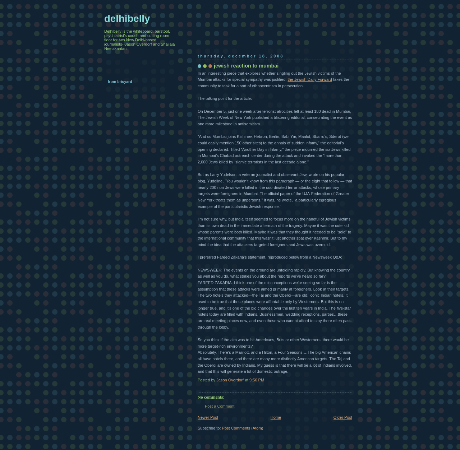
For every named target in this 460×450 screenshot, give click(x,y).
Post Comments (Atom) (242, 428)
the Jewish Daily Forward (310, 79)
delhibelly (127, 18)
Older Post (343, 417)
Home (276, 417)
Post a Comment (219, 406)
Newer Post (208, 417)
